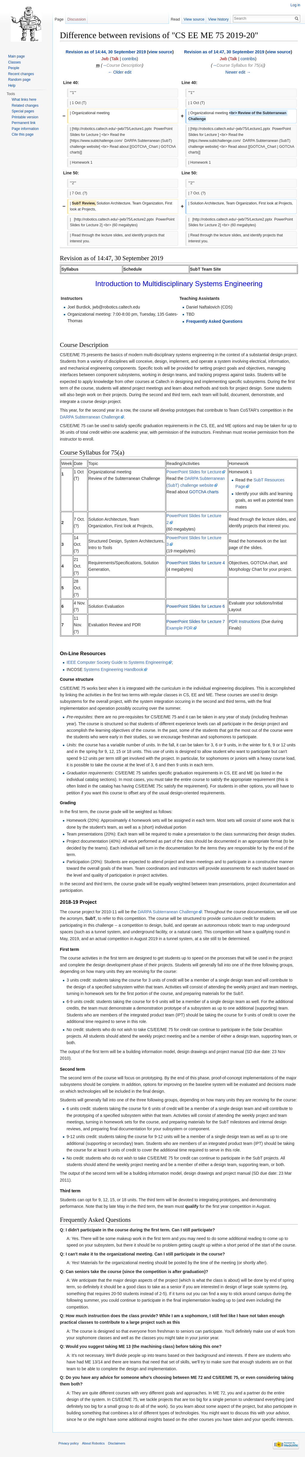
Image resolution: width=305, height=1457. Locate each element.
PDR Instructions (244, 621)
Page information (25, 129)
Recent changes (21, 74)
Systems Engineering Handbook (113, 669)
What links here (24, 99)
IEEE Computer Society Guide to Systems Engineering (117, 662)
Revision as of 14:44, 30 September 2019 (106, 51)
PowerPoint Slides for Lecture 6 (195, 606)
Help (11, 85)
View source (194, 19)
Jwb (105, 58)
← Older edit (119, 72)
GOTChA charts (204, 491)
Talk (115, 58)
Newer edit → (238, 72)
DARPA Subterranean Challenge (90, 417)
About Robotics (93, 1443)
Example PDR (179, 628)
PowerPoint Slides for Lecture (193, 471)
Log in (295, 5)
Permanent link (23, 123)
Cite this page (22, 134)
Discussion (76, 19)
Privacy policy (68, 1443)
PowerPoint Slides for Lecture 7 (195, 621)
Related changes (25, 105)
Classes (14, 62)
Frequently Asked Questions (214, 321)
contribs (129, 58)
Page (59, 19)
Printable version (25, 117)
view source (160, 51)
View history (218, 19)
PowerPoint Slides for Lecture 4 (195, 562)
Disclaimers (116, 1443)
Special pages (23, 111)
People (13, 68)
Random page (19, 80)
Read (175, 19)
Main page (16, 56)
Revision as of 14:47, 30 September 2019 (224, 51)
